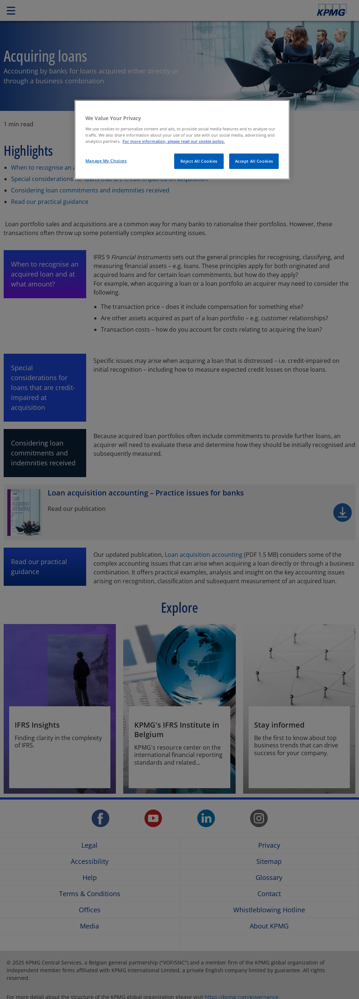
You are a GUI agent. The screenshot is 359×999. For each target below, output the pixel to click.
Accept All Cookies (254, 161)
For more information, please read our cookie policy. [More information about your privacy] (173, 141)
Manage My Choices (106, 160)
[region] (182, 140)
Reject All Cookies (198, 161)
